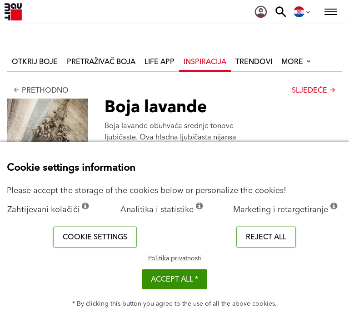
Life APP (159, 61)
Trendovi (253, 61)
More (296, 61)
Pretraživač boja (101, 61)
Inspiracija (205, 61)
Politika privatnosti (174, 258)
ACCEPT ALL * (174, 279)
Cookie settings (95, 237)
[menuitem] (261, 11)
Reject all (266, 237)
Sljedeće (314, 90)
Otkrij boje (35, 61)
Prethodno (41, 90)
